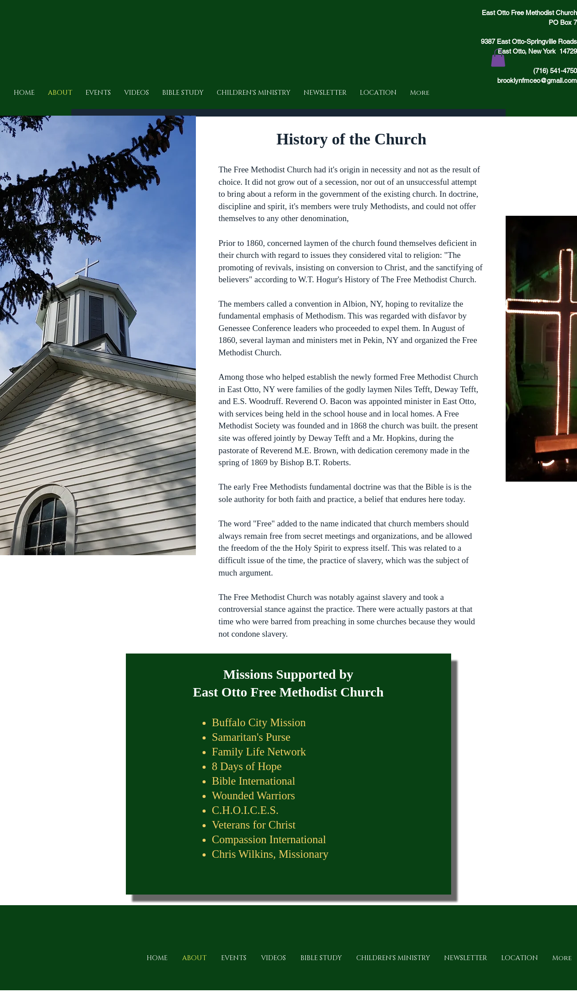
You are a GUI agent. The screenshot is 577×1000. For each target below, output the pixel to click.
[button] (498, 58)
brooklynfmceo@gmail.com (537, 80)
